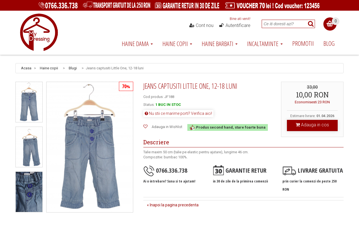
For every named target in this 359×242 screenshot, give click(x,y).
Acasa (26, 68)
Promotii (303, 43)
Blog (329, 43)
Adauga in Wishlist (167, 127)
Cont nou (201, 25)
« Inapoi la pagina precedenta (173, 205)
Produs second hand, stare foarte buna (228, 127)
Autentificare (234, 25)
